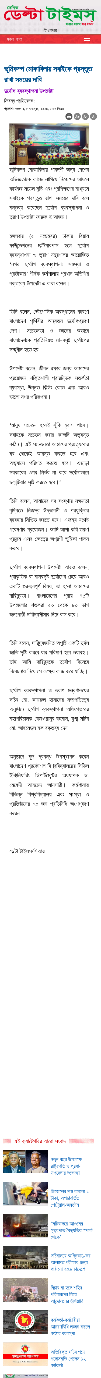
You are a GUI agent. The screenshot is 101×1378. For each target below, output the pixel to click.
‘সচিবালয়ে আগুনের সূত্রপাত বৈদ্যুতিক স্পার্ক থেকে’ (71, 1230)
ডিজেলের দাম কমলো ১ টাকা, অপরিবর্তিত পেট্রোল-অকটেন (70, 1198)
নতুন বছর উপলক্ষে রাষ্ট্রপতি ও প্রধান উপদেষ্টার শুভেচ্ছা (66, 1166)
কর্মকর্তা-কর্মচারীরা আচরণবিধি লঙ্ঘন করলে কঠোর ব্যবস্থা (70, 1326)
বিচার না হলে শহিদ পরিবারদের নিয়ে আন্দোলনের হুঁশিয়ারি (67, 1294)
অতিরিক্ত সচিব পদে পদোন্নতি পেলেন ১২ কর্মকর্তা (68, 1358)
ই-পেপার (50, 30)
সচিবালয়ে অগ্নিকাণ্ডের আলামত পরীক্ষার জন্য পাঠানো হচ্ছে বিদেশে (70, 1262)
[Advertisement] (50, 966)
